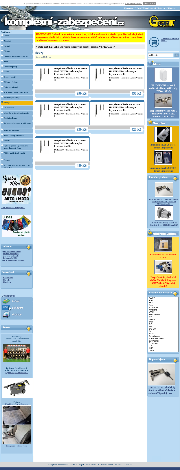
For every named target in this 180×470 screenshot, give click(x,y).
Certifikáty (8, 271)
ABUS (163, 297)
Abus (163, 299)
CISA (163, 342)
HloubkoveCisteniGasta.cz (16, 398)
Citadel (163, 344)
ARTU (163, 306)
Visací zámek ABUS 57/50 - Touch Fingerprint (163, 163)
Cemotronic (163, 337)
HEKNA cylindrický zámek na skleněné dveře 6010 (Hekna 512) (164, 218)
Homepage (128, 2)
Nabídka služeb (149, 2)
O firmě (138, 2)
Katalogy (7, 276)
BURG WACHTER (163, 332)
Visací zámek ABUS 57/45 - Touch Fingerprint (163, 140)
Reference (162, 2)
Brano (163, 328)
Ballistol (163, 313)
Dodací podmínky (10, 247)
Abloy (163, 294)
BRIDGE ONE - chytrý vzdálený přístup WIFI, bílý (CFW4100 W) (163, 82)
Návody (6, 274)
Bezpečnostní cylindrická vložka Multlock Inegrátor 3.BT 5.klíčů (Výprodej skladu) (163, 275)
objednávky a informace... (16, 366)
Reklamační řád (10, 252)
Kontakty (172, 2)
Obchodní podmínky (12, 245)
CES (163, 340)
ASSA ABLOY (163, 309)
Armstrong (163, 304)
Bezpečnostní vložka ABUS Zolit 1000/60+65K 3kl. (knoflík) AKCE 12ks (163, 107)
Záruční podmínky (11, 250)
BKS (163, 321)
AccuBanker (163, 301)
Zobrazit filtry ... (43, 51)
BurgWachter (163, 335)
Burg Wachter (163, 330)
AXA (163, 311)
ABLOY (163, 292)
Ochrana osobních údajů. (14, 254)
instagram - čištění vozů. (16, 440)
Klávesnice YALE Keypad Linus (163, 250)
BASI (163, 316)
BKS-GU (163, 323)
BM (163, 325)
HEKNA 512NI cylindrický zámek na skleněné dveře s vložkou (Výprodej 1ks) (163, 195)
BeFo (163, 318)
